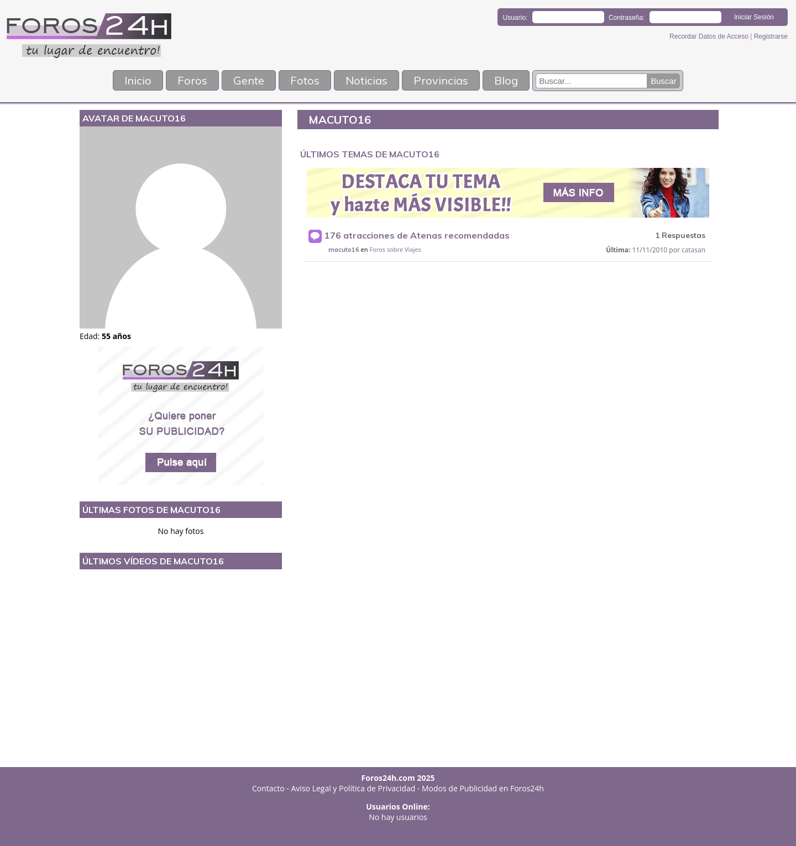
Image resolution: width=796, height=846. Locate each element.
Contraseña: (627, 18)
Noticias (366, 80)
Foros (192, 80)
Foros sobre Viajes (395, 249)
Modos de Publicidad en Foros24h (483, 788)
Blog (506, 80)
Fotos (305, 80)
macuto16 (343, 249)
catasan (693, 250)
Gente (248, 80)
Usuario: (515, 18)
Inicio (137, 80)
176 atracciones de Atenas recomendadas (417, 235)
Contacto (268, 788)
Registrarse (771, 36)
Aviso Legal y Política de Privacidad (353, 788)
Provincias (440, 80)
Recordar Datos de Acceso (709, 36)
